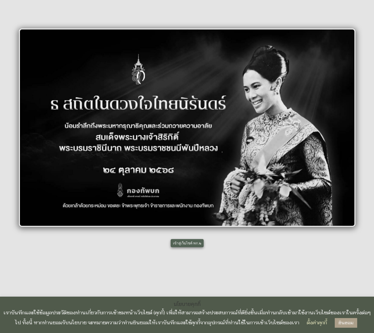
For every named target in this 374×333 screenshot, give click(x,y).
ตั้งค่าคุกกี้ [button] (317, 323)
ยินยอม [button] (345, 323)
